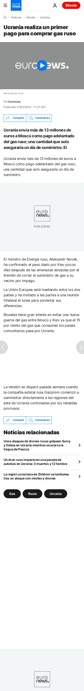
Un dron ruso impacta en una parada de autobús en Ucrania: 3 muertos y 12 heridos (35, 462)
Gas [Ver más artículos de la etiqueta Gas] (12, 493)
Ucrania (45, 17)
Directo (71, 5)
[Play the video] (42, 65)
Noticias (16, 17)
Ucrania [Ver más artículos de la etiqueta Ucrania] (56, 493)
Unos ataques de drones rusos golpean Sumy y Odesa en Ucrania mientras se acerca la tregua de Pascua (37, 445)
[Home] (5, 17)
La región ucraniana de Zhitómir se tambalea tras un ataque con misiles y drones (36, 476)
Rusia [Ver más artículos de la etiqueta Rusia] (32, 493)
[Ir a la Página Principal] (16, 5)
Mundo (30, 17)
